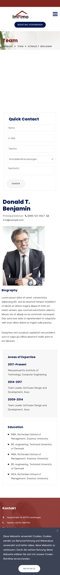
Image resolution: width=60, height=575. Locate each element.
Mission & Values (18, 78)
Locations (14, 84)
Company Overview (20, 64)
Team (20, 46)
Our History (15, 71)
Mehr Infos (29, 568)
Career (12, 91)
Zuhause (7, 46)
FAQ (10, 104)
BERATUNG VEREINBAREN (30, 24)
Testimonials (16, 97)
